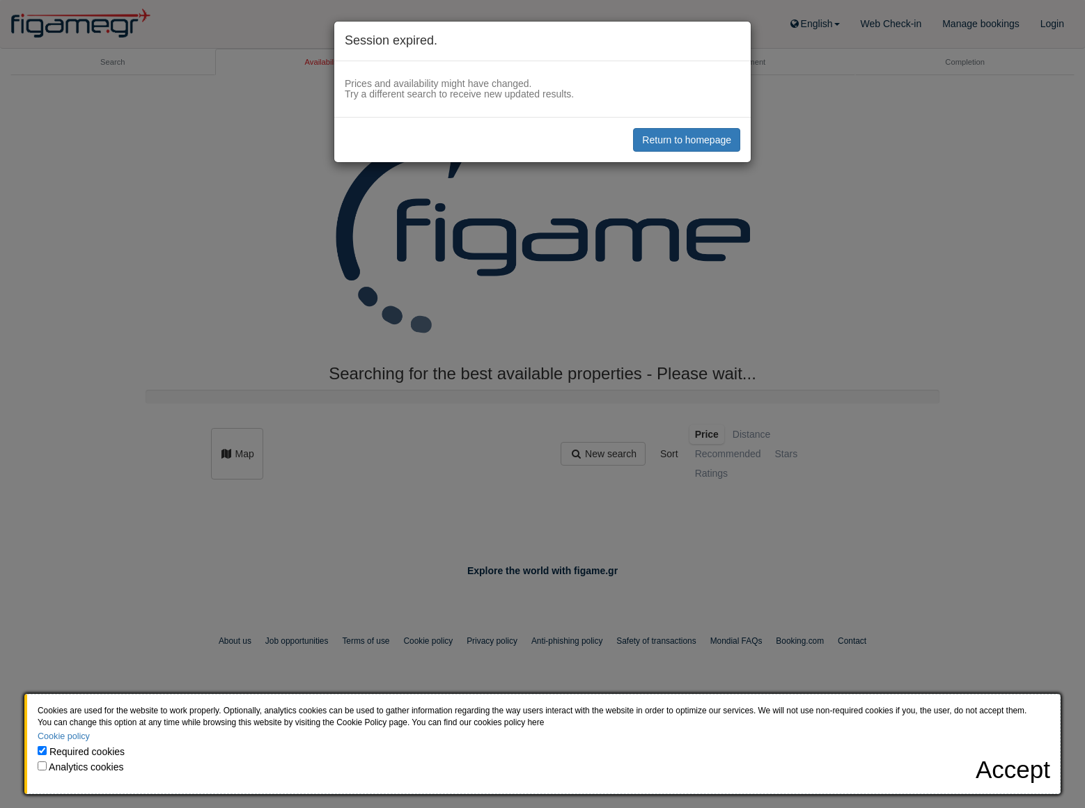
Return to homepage (686, 139)
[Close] (1013, 769)
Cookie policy (64, 736)
